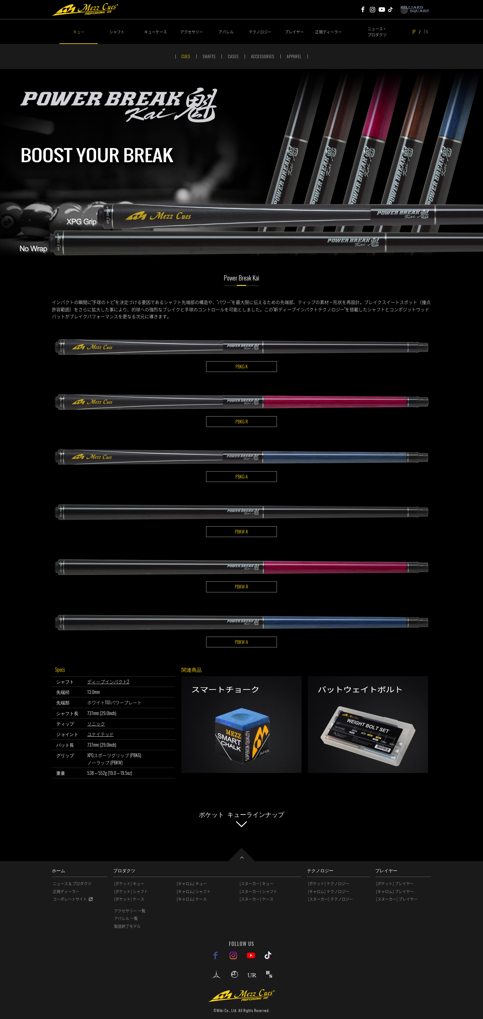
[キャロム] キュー (192, 883)
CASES (233, 56)
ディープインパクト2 (108, 681)
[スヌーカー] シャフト (258, 891)
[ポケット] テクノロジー (328, 883)
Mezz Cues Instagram (372, 9)
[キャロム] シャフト (194, 891)
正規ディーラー (328, 31)
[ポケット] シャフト (131, 891)
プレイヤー (294, 31)
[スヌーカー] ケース (256, 899)
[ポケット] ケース (129, 899)
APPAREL (294, 56)
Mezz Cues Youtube (382, 9)
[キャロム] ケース (192, 899)
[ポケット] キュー (129, 883)
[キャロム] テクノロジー (328, 891)
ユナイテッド (100, 734)
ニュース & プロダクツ (72, 883)
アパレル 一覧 (126, 918)
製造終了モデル (127, 926)
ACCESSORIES (262, 56)
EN (426, 31)
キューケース (155, 31)
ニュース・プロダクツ (377, 31)
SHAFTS (209, 56)
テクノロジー (260, 31)
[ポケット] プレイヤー (395, 883)
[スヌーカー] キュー (256, 883)
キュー (78, 31)
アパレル (226, 31)
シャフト (117, 31)
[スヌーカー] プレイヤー (397, 899)
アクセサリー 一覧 (129, 911)
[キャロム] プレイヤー (395, 891)
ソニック (96, 723)
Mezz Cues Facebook (363, 9)
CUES (185, 56)
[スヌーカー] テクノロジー (330, 899)
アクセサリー (191, 31)
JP (414, 31)
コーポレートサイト (70, 899)
